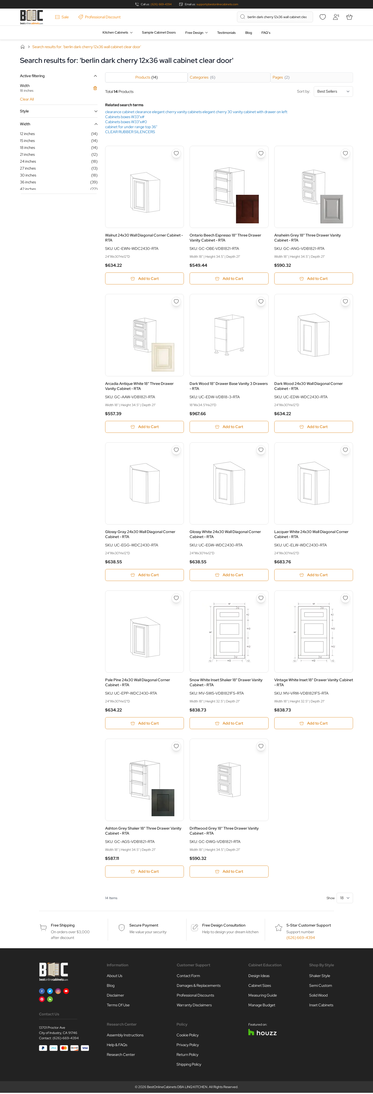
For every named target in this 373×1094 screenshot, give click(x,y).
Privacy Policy (188, 1046)
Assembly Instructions (125, 1036)
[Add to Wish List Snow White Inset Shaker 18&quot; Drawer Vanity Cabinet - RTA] (261, 599)
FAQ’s (265, 32)
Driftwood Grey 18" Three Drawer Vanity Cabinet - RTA (224, 832)
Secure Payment (143, 926)
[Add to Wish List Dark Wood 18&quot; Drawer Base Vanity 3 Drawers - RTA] (261, 302)
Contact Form (188, 976)
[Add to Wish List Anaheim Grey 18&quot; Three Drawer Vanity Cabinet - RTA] (345, 153)
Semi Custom (320, 986)
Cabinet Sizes (259, 986)
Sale (62, 17)
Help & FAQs (117, 1046)
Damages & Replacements (199, 986)
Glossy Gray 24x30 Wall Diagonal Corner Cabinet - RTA (140, 535)
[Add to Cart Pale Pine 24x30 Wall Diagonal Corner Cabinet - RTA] (144, 724)
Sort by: (325, 91)
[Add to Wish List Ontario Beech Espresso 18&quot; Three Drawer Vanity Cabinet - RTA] (261, 153)
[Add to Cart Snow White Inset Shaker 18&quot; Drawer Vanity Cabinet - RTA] (229, 724)
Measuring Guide (262, 996)
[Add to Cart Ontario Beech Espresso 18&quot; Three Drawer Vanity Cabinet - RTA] (229, 278)
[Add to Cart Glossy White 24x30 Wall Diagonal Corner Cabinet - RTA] (229, 576)
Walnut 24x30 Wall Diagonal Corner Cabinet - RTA (144, 238)
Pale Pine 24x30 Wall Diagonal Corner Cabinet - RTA (137, 683)
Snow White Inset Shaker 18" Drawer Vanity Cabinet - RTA (226, 683)
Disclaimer (115, 996)
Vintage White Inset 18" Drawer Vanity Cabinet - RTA (313, 683)
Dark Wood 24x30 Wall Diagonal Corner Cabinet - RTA (308, 386)
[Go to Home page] (31, 17)
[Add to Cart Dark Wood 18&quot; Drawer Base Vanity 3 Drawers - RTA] (229, 427)
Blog (248, 32)
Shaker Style (319, 976)
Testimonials (226, 32)
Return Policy (187, 1055)
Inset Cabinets (321, 1006)
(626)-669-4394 (66, 1039)
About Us (114, 976)
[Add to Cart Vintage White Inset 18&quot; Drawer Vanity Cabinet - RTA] (313, 724)
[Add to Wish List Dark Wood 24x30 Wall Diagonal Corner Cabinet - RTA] (345, 302)
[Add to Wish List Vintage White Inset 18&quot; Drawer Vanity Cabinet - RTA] (345, 599)
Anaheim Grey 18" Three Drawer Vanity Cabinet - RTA (307, 238)
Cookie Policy (188, 1036)
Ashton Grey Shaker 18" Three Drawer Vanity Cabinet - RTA (143, 832)
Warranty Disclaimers (194, 1006)
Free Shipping (63, 926)
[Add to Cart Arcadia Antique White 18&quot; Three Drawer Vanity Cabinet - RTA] (144, 427)
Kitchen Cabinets (115, 32)
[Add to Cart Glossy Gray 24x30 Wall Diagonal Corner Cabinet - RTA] (144, 576)
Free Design (194, 32)
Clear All (27, 99)
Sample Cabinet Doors (159, 32)
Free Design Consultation (223, 926)
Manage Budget (261, 1006)
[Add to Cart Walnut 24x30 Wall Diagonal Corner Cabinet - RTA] (144, 278)
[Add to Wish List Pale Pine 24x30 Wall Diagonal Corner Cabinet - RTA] (176, 599)
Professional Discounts (195, 996)
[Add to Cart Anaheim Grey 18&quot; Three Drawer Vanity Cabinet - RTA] (313, 278)
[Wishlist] (322, 17)
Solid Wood (318, 996)
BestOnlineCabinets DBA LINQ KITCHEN (177, 1088)
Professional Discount (99, 17)
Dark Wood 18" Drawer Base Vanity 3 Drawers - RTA (229, 386)
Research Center (121, 1055)
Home (22, 46)
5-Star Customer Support (308, 926)
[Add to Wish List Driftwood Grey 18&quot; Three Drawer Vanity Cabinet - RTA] (261, 747)
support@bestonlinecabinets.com (217, 4)
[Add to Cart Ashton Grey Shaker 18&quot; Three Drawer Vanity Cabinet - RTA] (144, 873)
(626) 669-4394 (161, 4)
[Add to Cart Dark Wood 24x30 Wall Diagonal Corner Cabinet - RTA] (313, 427)
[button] (59, 76)
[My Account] (336, 17)
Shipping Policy (189, 1065)
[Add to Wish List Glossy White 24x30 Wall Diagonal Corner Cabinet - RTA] (261, 450)
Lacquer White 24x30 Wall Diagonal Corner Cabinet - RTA (311, 535)
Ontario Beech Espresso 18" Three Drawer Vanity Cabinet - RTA (225, 238)
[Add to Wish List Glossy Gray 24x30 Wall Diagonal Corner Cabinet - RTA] (176, 450)
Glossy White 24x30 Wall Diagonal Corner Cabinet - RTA (225, 535)
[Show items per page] (345, 899)
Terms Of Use (118, 1006)
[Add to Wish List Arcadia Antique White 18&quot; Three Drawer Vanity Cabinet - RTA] (176, 302)
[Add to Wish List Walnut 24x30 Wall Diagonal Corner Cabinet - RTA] (176, 153)
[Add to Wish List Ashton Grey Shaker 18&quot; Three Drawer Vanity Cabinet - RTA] (176, 747)
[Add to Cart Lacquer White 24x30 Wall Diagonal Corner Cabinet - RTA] (313, 576)
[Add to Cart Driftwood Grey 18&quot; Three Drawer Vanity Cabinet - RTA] (229, 873)
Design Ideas (259, 976)
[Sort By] (333, 91)
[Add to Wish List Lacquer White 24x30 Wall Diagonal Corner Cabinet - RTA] (345, 450)
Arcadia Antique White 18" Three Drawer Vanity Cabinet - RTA (139, 386)
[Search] (242, 17)
